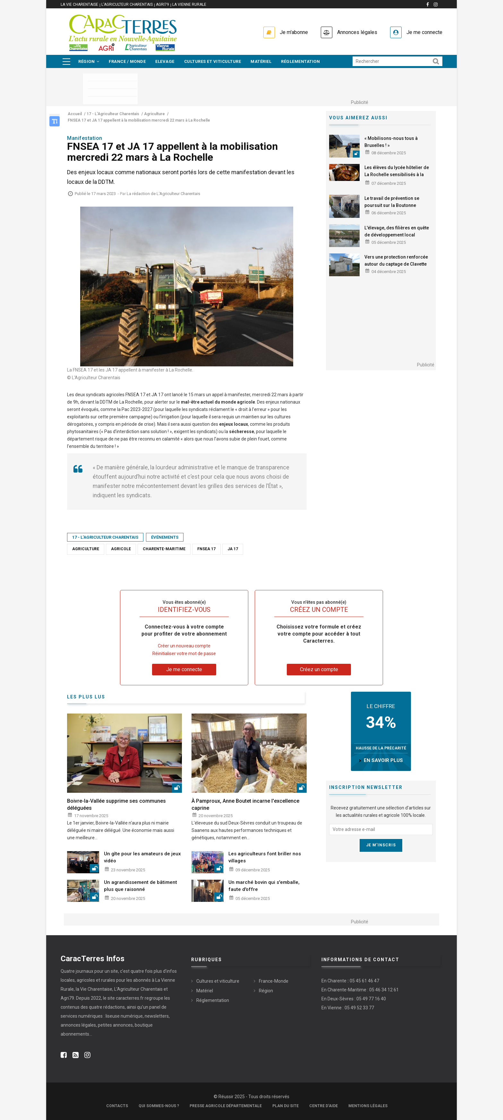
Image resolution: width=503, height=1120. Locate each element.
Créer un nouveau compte (184, 645)
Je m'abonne (294, 32)
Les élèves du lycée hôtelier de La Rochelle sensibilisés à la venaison (396, 174)
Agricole (121, 549)
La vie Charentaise (79, 4)
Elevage (165, 61)
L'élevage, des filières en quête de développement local (396, 231)
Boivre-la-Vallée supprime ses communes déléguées (116, 804)
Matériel (261, 61)
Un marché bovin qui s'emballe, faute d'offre (264, 885)
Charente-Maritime (164, 549)
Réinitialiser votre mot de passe (184, 653)
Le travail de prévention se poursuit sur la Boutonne (391, 202)
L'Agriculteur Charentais (127, 4)
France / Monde (127, 61)
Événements (164, 537)
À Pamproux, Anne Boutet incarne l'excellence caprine (245, 804)
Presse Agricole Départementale (226, 1106)
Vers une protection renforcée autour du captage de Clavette (396, 260)
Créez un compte (319, 669)
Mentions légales (368, 1106)
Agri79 (162, 4)
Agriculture (85, 549)
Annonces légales (357, 32)
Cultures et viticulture (212, 61)
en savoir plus (383, 760)
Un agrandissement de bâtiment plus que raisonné (140, 885)
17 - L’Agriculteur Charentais (105, 537)
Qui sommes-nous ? (159, 1106)
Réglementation (300, 61)
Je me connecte (424, 32)
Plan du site (285, 1106)
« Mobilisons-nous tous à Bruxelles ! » (391, 142)
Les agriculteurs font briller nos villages (264, 857)
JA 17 (232, 549)
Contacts (117, 1106)
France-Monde (273, 981)
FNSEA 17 (206, 549)
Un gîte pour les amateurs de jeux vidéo (142, 857)
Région (88, 61)
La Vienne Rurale (189, 4)
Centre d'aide (323, 1106)
